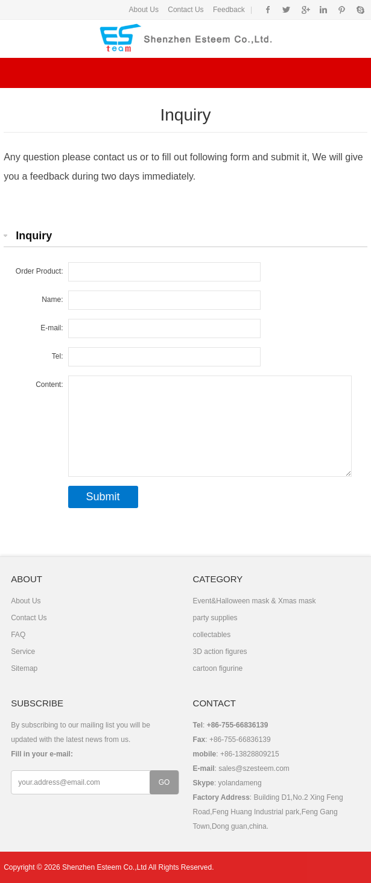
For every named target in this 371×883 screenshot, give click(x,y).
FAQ (18, 634)
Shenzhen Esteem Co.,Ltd (104, 867)
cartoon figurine (218, 668)
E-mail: (51, 328)
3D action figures (220, 651)
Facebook (268, 9)
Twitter (286, 9)
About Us (144, 9)
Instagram (323, 9)
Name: (52, 299)
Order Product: (39, 271)
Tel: (57, 356)
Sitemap (24, 668)
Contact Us (185, 9)
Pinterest (341, 9)
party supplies (215, 618)
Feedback (229, 9)
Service (23, 651)
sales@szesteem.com (254, 768)
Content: (49, 384)
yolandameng (240, 783)
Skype (359, 9)
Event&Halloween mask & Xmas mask (254, 601)
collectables (212, 634)
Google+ (304, 9)
